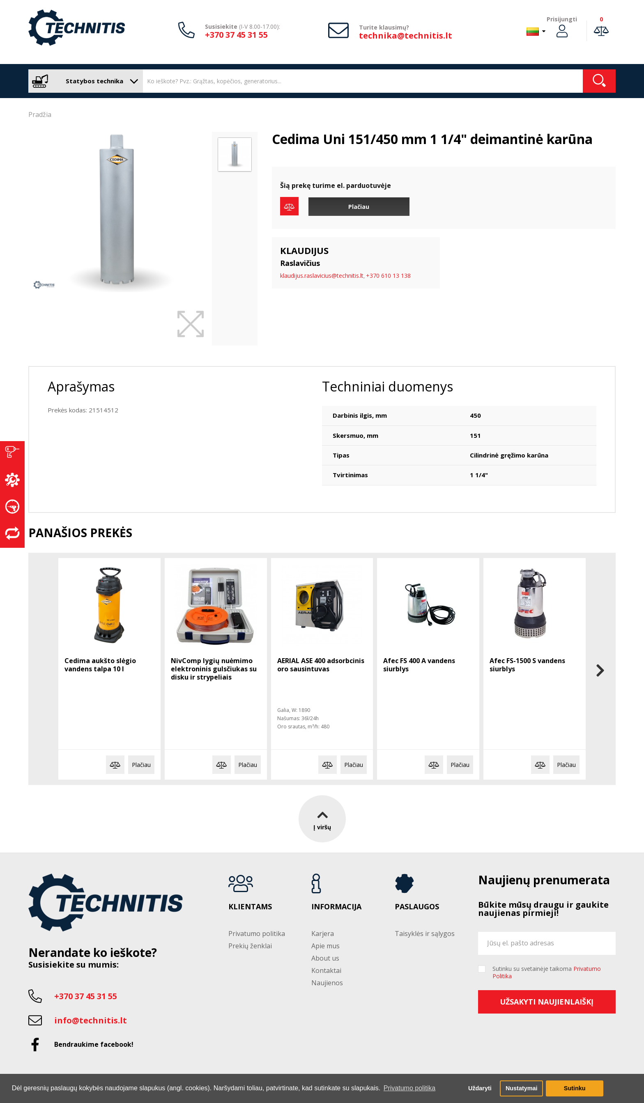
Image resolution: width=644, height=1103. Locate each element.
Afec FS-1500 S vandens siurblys (527, 664)
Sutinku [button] (575, 1088)
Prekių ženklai (250, 945)
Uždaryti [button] (480, 1088)
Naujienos (327, 982)
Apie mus (325, 945)
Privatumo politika (256, 933)
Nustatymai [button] (522, 1088)
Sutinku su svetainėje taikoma (546, 972)
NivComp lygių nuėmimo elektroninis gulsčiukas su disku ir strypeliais (214, 669)
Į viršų (322, 818)
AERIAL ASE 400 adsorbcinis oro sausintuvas (320, 664)
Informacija (336, 907)
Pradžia (39, 114)
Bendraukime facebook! (93, 1044)
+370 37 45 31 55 (236, 34)
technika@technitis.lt (405, 35)
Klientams (250, 907)
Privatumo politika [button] (409, 1088)
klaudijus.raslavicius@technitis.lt (321, 275)
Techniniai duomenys (387, 386)
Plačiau (358, 207)
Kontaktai (326, 970)
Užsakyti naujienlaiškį (546, 1002)
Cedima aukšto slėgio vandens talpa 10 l (100, 664)
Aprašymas (81, 386)
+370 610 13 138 (388, 275)
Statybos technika (83, 81)
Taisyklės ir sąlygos (425, 933)
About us (325, 958)
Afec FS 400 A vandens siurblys (419, 664)
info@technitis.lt (90, 1020)
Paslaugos (417, 907)
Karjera (322, 933)
